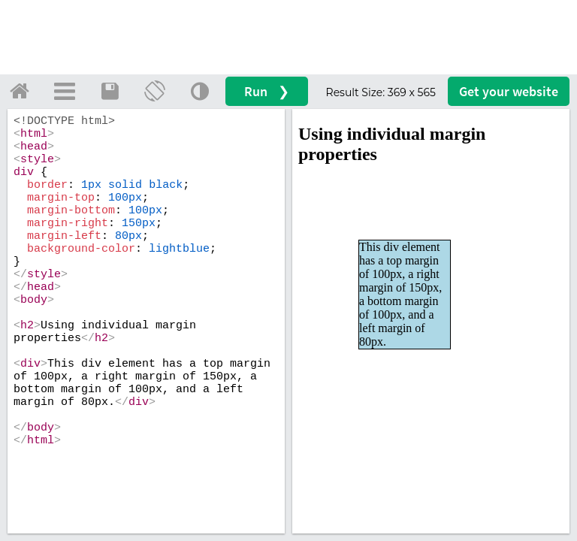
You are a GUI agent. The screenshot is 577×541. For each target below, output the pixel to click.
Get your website (508, 91)
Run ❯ (266, 91)
